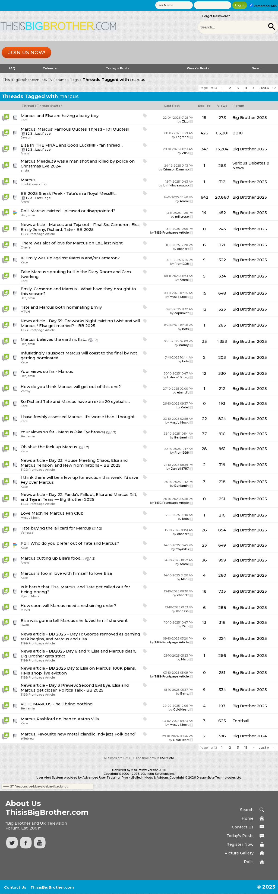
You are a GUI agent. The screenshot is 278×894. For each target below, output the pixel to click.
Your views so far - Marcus (47, 371)
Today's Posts (117, 68)
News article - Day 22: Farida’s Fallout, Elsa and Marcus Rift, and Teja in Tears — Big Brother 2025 (79, 497)
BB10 (237, 133)
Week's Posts (198, 68)
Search (258, 68)
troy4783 (182, 549)
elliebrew (27, 738)
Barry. (184, 693)
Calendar (50, 68)
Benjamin (28, 215)
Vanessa (27, 532)
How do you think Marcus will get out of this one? (71, 386)
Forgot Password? (216, 16)
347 (204, 149)
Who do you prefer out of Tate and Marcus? (74, 543)
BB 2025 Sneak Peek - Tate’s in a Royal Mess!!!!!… (69, 193)
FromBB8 (182, 264)
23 (204, 545)
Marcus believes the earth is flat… (54, 339)
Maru (185, 579)
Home (248, 818)
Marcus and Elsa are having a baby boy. (60, 115)
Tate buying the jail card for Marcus (56, 528)
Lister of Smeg (178, 377)
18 (204, 591)
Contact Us (243, 827)
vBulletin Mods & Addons (150, 777)
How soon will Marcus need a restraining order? (68, 605)
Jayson (26, 137)
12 (204, 309)
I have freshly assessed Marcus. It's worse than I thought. (78, 416)
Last (263, 88)
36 (204, 560)
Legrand (182, 137)
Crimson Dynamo (176, 169)
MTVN (25, 312)
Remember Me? (263, 6)
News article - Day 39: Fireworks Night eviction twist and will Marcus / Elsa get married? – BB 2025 (80, 323)
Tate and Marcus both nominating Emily (61, 307)
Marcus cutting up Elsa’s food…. (52, 558)
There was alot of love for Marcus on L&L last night (72, 243)
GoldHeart (181, 709)
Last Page (42, 133)
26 (204, 530)
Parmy (184, 345)
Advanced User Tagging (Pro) (105, 777)
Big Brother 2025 (249, 117)
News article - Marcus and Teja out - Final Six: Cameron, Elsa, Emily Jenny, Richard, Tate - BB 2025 (80, 227)
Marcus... (29, 179)
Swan (25, 625)
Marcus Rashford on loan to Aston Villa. (60, 719)
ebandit (183, 249)
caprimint (181, 313)
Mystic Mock (179, 297)
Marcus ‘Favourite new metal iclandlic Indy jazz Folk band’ (78, 734)
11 (245, 88)
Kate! (25, 120)
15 (204, 117)
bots (185, 329)
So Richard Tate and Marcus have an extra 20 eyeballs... (75, 401)
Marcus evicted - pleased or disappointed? (72, 210)
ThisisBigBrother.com (52, 887)
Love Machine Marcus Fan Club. (52, 513)
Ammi (25, 153)
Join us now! (26, 53)
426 (204, 133)
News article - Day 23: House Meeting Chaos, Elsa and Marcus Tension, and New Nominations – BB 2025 (74, 463)
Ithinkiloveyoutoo (33, 184)
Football (240, 720)
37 (204, 433)
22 (204, 418)
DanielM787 (180, 468)
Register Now (240, 844)
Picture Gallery (239, 853)
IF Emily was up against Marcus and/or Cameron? (70, 258)
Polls (249, 861)
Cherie (25, 247)
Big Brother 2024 (249, 736)
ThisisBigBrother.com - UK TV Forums (34, 80)
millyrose (182, 216)
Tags (74, 80)
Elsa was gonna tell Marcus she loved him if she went (74, 620)
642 (204, 197)
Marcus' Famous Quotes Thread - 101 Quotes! (83, 129)
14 (204, 212)
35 (204, 341)
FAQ (11, 68)
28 (204, 448)
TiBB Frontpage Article (38, 234)
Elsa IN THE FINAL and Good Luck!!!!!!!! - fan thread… (72, 145)
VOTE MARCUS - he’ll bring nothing (57, 704)
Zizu (185, 121)
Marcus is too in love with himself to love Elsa (66, 573)
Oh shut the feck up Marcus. (49, 446)
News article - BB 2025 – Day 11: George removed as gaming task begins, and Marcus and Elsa (80, 636)
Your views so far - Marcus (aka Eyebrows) (63, 432)
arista (25, 170)
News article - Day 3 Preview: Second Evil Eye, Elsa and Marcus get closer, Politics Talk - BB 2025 (75, 688)
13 (204, 622)
